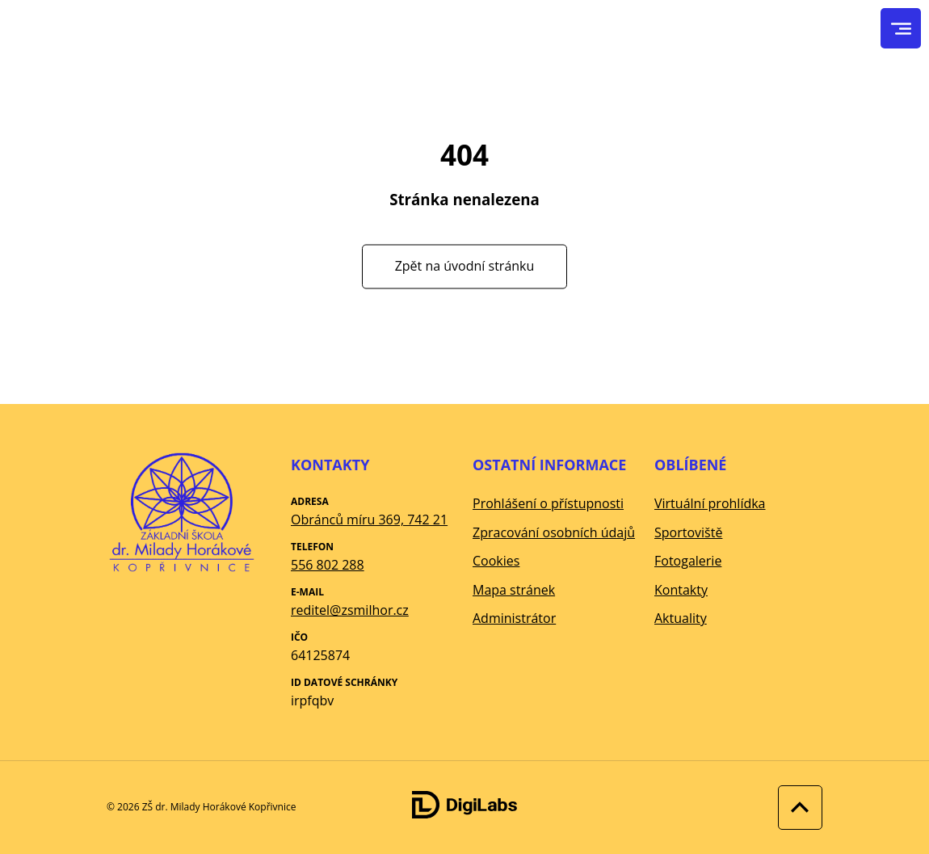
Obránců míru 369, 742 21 (369, 519)
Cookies (496, 561)
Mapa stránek (514, 590)
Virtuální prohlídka (710, 503)
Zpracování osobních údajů (554, 532)
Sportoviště (688, 532)
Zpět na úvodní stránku (465, 266)
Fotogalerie (687, 561)
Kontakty (681, 590)
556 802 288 (327, 565)
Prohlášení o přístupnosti (548, 503)
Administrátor (514, 618)
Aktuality (680, 618)
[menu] (901, 29)
